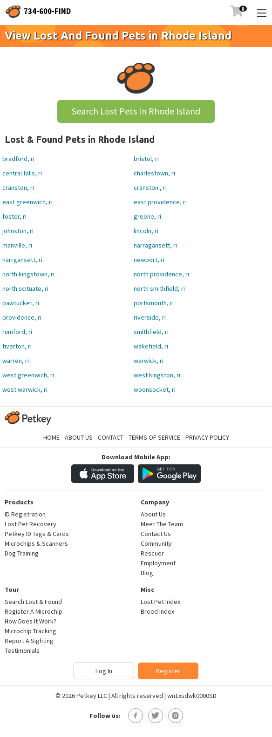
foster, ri (14, 216)
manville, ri (17, 245)
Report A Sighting (29, 640)
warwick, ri (148, 360)
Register (168, 671)
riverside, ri (150, 317)
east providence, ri (160, 202)
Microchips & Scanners (36, 543)
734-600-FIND (47, 11)
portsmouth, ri (154, 303)
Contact (110, 437)
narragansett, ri (155, 245)
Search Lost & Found (33, 601)
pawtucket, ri (20, 303)
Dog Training (22, 553)
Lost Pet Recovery (30, 524)
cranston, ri (18, 187)
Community (156, 543)
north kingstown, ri (28, 274)
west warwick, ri (25, 389)
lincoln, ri (146, 231)
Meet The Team (162, 524)
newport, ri (149, 259)
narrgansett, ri (22, 259)
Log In (103, 671)
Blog (147, 573)
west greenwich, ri (28, 375)
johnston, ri (18, 231)
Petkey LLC (91, 695)
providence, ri (21, 317)
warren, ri (15, 360)
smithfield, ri (151, 332)
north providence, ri (161, 274)
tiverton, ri (17, 346)
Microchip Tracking (30, 631)
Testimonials (22, 650)
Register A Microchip (33, 611)
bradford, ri (18, 158)
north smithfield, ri (159, 288)
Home (51, 437)
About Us (79, 437)
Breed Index (157, 611)
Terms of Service (154, 437)
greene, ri (147, 216)
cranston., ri (150, 187)
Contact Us (156, 533)
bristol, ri (146, 158)
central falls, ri (22, 173)
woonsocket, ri (155, 389)
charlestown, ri (154, 173)
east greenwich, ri (27, 202)
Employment (158, 563)
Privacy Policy (207, 437)
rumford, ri (17, 332)
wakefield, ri (151, 346)
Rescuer (152, 553)
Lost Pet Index (160, 601)
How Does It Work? (30, 621)
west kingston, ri (157, 375)
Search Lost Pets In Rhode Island (136, 111)
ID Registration (25, 514)
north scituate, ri (25, 288)
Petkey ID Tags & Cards (37, 533)
